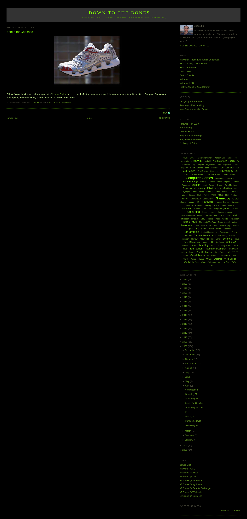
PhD (216, 225)
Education (187, 188)
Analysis (196, 160)
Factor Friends (187, 75)
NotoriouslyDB (187, 83)
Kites (235, 209)
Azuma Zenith (59, 94)
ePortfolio (227, 188)
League (213, 212)
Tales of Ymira (187, 131)
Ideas (224, 205)
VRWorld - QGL (187, 468)
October (189, 359)
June (188, 377)
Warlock (194, 259)
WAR (235, 256)
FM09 (213, 195)
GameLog (223, 198)
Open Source (206, 226)
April (187, 385)
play (190, 229)
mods (217, 219)
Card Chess (185, 71)
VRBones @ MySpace (191, 484)
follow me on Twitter (230, 510)
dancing (203, 182)
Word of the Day (191, 262)
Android (207, 161)
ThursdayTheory (223, 245)
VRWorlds (225, 255)
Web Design (230, 259)
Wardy (186, 259)
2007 (185, 445)
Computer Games (199, 178)
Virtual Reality (197, 255)
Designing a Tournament (192, 101)
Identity (231, 205)
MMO (203, 219)
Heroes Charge (222, 202)
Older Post (164, 118)
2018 (185, 301)
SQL (212, 242)
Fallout (209, 192)
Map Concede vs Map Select (194, 109)
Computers (219, 178)
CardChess (202, 171)
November (190, 354)
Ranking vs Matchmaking (192, 105)
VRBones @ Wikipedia (191, 492)
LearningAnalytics (188, 215)
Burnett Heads (203, 168)
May (187, 381)
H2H (198, 202)
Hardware (208, 201)
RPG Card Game (188, 67)
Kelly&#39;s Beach (222, 208)
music (186, 222)
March (188, 431)
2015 (185, 315)
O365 (197, 226)
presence (227, 229)
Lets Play (208, 215)
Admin (230, 158)
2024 (185, 279)
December (190, 350)
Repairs (232, 235)
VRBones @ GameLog (191, 496)
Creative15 (230, 178)
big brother (228, 165)
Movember (235, 219)
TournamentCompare (216, 248)
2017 (185, 306)
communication (229, 174)
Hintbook (189, 205)
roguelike (204, 238)
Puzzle (234, 232)
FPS (226, 195)
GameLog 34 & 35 (194, 407)
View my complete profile (194, 46)
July (187, 372)
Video (185, 256)
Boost (192, 168)
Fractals (234, 195)
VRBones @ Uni (188, 476)
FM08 (206, 195)
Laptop (205, 212)
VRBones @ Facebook (191, 480)
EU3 (235, 188)
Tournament (66, 102)
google (191, 202)
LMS (222, 215)
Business (215, 168)
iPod (204, 209)
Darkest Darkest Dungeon (220, 182)
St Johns (220, 242)
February (190, 435)
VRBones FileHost (189, 472)
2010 (185, 337)
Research (185, 239)
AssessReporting (188, 165)
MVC (194, 222)
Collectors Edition (213, 174)
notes (234, 222)
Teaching (204, 245)
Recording (222, 235)
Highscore (235, 202)
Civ (236, 171)
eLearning (199, 188)
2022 (185, 288)
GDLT (235, 198)
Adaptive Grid (220, 158)
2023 (185, 284)
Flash (199, 195)
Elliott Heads (214, 188)
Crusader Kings (189, 181)
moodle (225, 219)
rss (212, 239)
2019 (185, 297)
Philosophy (225, 225)
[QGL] (185, 158)
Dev (205, 185)
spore (205, 242)
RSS (165, 113)
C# (222, 168)
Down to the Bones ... (123, 12)
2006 (185, 450)
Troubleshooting (205, 252)
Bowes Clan (185, 464)
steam (194, 245)
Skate (237, 239)
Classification (197, 174)
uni (228, 252)
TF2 (212, 246)
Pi (186, 412)
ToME (185, 249)
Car (238, 168)
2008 (185, 346)
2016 (185, 310)
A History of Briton (188, 143)
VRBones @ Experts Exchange (195, 488)
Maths (236, 215)
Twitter (222, 252)
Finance (225, 192)
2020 (185, 292)
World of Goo (223, 262)
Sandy (218, 239)
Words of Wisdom (208, 262)
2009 (185, 341)
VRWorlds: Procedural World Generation (200, 59)
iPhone (197, 209)
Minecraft (194, 219)
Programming (191, 231)
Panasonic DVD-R (194, 421)
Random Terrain (202, 235)
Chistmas (214, 171)
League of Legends (225, 212)
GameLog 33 (191, 425)
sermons (227, 238)
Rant (214, 235)
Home (89, 118)
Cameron (230, 168)
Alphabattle (184, 161)
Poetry (203, 229)
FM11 (220, 195)
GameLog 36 (191, 398)
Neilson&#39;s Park (207, 222)
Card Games (188, 171)
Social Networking (192, 242)
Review (194, 239)
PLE (197, 228)
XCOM (210, 266)
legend (200, 215)
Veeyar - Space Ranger (191, 135)
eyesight (186, 192)
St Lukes (53, 102)
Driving (219, 185)
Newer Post (12, 118)
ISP (209, 209)
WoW (234, 262)
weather (218, 259)
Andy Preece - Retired (191, 139)
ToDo (236, 246)
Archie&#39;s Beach (224, 161)
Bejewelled (210, 164)
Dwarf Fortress (231, 185)
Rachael (188, 235)
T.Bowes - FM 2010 (189, 124)
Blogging (184, 168)
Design (196, 184)
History (208, 205)
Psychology (224, 232)
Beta (219, 165)
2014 (185, 319)
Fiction (217, 192)
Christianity (226, 170)
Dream (211, 185)
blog (236, 164)
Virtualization (212, 255)
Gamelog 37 (191, 394)
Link (216, 215)
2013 (185, 324)
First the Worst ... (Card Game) (195, 87)
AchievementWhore (205, 158)
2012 (185, 328)
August (189, 368)
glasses (183, 202)
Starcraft (185, 246)
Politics (211, 229)
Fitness (192, 195)
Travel (191, 252)
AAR (192, 157)
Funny (184, 198)
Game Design (208, 199)
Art (238, 161)
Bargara (201, 165)
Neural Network (224, 222)
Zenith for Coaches (20, 32)
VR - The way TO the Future (194, 63)
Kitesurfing (193, 211)
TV (216, 252)
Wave (201, 259)
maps (228, 215)
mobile (210, 219)
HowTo (216, 205)
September (191, 363)
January (189, 439)
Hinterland (199, 205)
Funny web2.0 (195, 199)
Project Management (209, 232)
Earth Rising (186, 127)
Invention (187, 208)
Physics (236, 226)
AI (236, 157)
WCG (209, 259)
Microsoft (185, 219)
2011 (185, 333)
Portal (218, 229)
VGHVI (235, 252)
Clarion (187, 174)
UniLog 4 (189, 416)
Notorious (184, 79)
